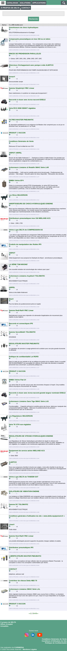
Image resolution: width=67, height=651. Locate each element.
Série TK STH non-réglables (20, 424)
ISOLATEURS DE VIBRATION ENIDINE (24, 491)
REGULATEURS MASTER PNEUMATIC (24, 344)
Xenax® (12, 77)
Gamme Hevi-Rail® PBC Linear (21, 536)
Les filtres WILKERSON (18, 195)
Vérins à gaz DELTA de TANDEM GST (23, 477)
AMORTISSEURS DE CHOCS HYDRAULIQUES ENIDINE (31, 204)
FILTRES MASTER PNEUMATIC (21, 120)
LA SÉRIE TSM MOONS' (18, 264)
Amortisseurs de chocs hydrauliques (23, 27)
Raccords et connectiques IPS (21, 323)
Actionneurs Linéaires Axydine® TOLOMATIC (27, 276)
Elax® (11, 299)
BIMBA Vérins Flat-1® (17, 380)
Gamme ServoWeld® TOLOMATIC (22, 332)
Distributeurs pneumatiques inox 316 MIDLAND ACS (29, 218)
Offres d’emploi (6, 624)
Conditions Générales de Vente (21, 141)
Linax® (12, 524)
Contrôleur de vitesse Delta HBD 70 (23, 581)
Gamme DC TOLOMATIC (18, 504)
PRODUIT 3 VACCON (17, 604)
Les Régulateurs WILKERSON (21, 416)
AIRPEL (12, 287)
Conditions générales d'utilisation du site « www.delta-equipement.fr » (37, 516)
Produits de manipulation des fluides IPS (25, 244)
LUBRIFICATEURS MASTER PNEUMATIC (25, 556)
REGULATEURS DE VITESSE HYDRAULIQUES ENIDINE (31, 436)
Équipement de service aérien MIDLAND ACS (27, 451)
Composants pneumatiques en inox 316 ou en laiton (29, 39)
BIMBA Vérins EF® (16, 180)
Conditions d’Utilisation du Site (54, 641)
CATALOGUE (12, 3)
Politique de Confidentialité (56, 643)
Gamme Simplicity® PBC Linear (21, 88)
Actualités (4, 626)
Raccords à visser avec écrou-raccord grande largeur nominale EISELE (37, 393)
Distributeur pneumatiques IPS (21, 547)
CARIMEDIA (19, 647)
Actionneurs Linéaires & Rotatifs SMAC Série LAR (29, 167)
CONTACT (26, 8)
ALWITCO (13, 462)
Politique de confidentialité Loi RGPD (24, 357)
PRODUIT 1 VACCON (17, 133)
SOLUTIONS (25, 3)
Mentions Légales (30, 649)
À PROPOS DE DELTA (10, 8)
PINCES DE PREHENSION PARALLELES (25, 54)
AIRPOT (12, 253)
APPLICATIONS (39, 3)
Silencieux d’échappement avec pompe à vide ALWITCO (31, 65)
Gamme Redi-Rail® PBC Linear (21, 310)
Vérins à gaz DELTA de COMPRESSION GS (26, 230)
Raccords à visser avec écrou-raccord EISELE (27, 100)
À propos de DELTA (8, 622)
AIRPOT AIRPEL (15, 153)
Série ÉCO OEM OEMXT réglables (22, 108)
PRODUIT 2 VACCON (17, 371)
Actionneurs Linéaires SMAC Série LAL (24, 589)
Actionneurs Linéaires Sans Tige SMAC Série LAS (29, 401)
